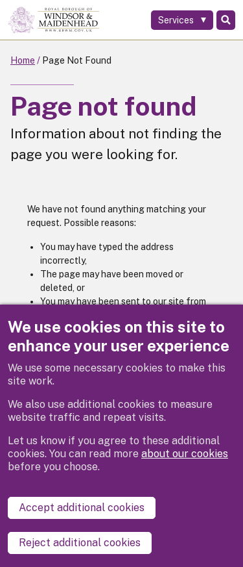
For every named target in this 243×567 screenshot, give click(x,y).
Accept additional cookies (82, 507)
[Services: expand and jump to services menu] (182, 20)
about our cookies (184, 453)
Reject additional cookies (80, 542)
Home (22, 60)
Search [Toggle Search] (225, 20)
